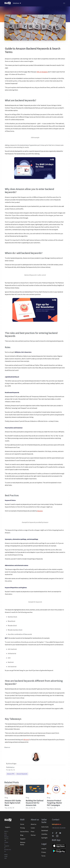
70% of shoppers (42, 72)
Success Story (24, 832)
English (7, 827)
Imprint (43, 849)
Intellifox (44, 834)
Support (22, 839)
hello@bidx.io (56, 824)
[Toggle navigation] (64, 3)
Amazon (40, 511)
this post (26, 740)
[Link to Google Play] (59, 851)
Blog (6, 798)
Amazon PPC (10, 774)
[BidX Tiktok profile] (56, 833)
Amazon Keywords (22, 774)
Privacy (43, 852)
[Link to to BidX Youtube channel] (60, 833)
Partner (33, 835)
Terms (43, 856)
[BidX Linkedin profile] (53, 835)
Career (33, 828)
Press (32, 832)
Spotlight (44, 838)
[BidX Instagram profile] (57, 835)
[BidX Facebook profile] (53, 833)
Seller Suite (44, 827)
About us (33, 824)
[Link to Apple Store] (59, 846)
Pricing (22, 828)
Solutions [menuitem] (16, 3)
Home (22, 824)
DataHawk (44, 831)
